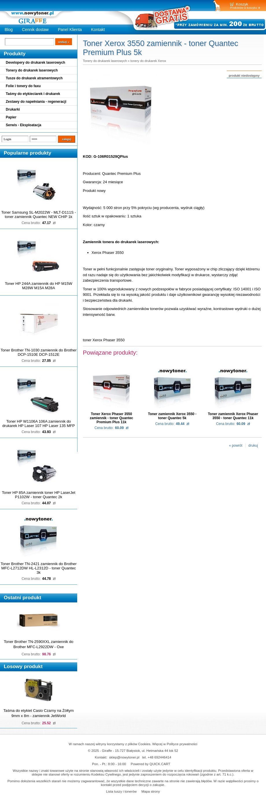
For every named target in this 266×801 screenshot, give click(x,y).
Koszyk (242, 4)
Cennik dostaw (35, 29)
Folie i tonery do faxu (23, 86)
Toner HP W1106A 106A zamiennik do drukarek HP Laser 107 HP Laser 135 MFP (38, 423)
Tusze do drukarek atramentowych (34, 78)
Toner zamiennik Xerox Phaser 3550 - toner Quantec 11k (233, 416)
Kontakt (98, 29)
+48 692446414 (159, 757)
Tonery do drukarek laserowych (32, 70)
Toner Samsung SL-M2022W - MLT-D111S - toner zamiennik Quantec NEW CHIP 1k (38, 214)
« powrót (235, 445)
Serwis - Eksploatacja (23, 125)
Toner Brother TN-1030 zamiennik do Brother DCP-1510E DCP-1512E (39, 352)
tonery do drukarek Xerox (148, 61)
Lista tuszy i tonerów (121, 791)
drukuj (253, 445)
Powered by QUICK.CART (150, 764)
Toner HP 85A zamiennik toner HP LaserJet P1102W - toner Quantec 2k (38, 494)
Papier (11, 117)
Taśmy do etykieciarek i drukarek (33, 94)
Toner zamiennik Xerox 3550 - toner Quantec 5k (172, 416)
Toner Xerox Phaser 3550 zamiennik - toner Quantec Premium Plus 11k (111, 418)
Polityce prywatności (182, 744)
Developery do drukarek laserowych (35, 63)
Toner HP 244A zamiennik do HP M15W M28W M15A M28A (38, 285)
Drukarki (13, 109)
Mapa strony (150, 791)
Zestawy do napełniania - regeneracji (36, 102)
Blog (9, 29)
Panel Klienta (70, 29)
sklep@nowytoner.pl (124, 757)
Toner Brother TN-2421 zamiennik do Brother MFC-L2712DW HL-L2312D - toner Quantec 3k (39, 568)
